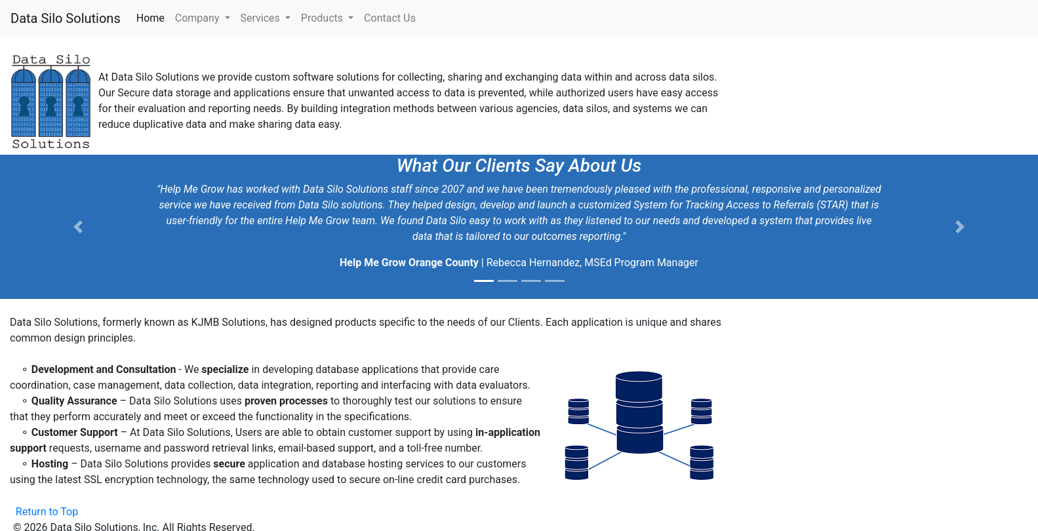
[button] (77, 227)
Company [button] (198, 18)
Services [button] (262, 18)
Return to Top (47, 511)
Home (153, 17)
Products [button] (323, 18)
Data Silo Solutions (65, 18)
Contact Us (390, 18)
